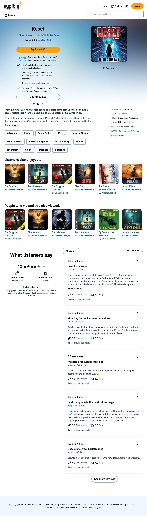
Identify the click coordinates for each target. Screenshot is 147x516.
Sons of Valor (129, 186)
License (130, 504)
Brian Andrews (38, 190)
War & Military (62, 141)
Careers (63, 504)
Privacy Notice (96, 504)
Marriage (43, 149)
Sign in (137, 6)
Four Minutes (58, 232)
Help (105, 6)
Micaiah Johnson (109, 193)
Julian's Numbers (130, 232)
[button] (34, 104)
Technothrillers (14, 141)
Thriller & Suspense (38, 141)
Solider (28, 149)
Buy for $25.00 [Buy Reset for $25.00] (38, 96)
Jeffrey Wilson (14, 190)
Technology (12, 149)
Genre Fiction (44, 133)
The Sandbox (11, 186)
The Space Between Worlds (107, 188)
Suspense (60, 149)
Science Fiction (80, 133)
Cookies (49, 507)
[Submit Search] (141, 14)
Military (62, 133)
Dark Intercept (35, 186)
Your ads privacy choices (67, 507)
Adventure (12, 133)
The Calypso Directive (58, 188)
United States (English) (92, 507)
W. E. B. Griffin (108, 239)
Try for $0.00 (38, 49)
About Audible (50, 504)
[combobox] (115, 14)
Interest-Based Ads (115, 504)
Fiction (27, 133)
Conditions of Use (78, 504)
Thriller (79, 141)
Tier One (79, 186)
